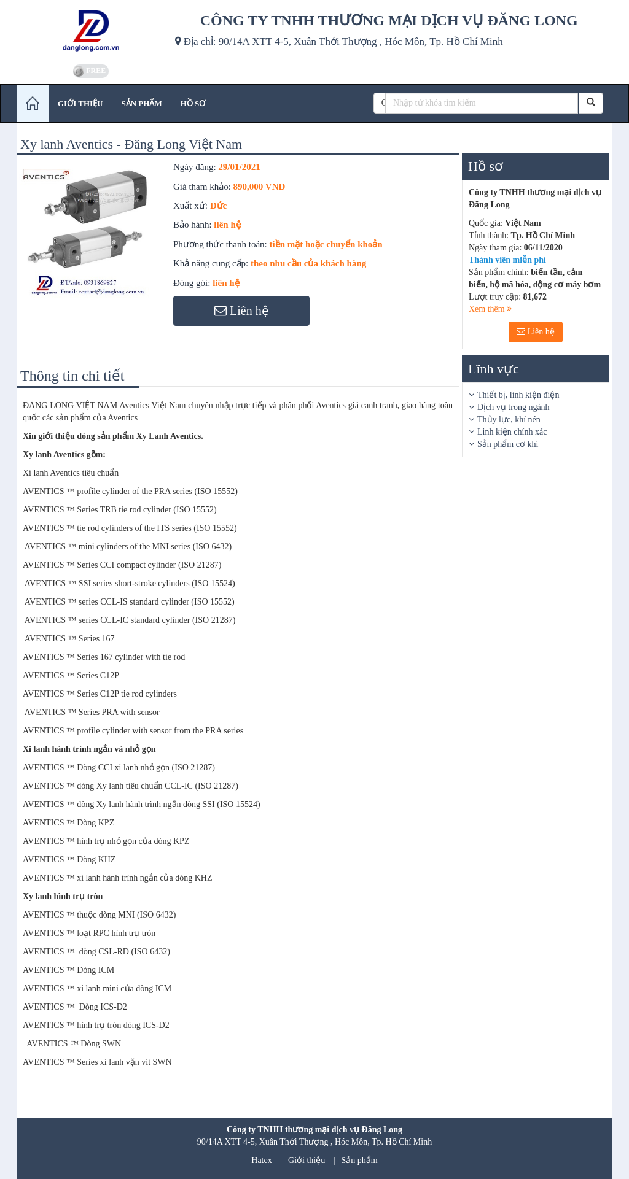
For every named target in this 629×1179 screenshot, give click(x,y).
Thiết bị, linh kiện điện (518, 395)
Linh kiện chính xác (512, 431)
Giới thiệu (306, 1160)
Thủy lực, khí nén (509, 419)
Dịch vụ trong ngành (513, 407)
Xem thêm (490, 309)
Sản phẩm (360, 1160)
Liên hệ (536, 331)
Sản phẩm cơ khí (507, 444)
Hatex (261, 1160)
